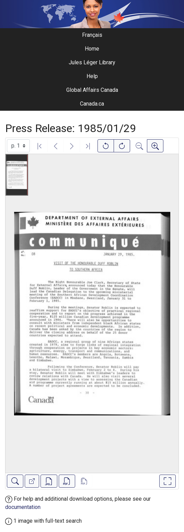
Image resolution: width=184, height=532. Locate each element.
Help (92, 76)
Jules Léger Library (92, 62)
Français (92, 35)
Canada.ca (92, 103)
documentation (23, 507)
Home (92, 48)
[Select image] (18, 145)
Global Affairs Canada (92, 90)
